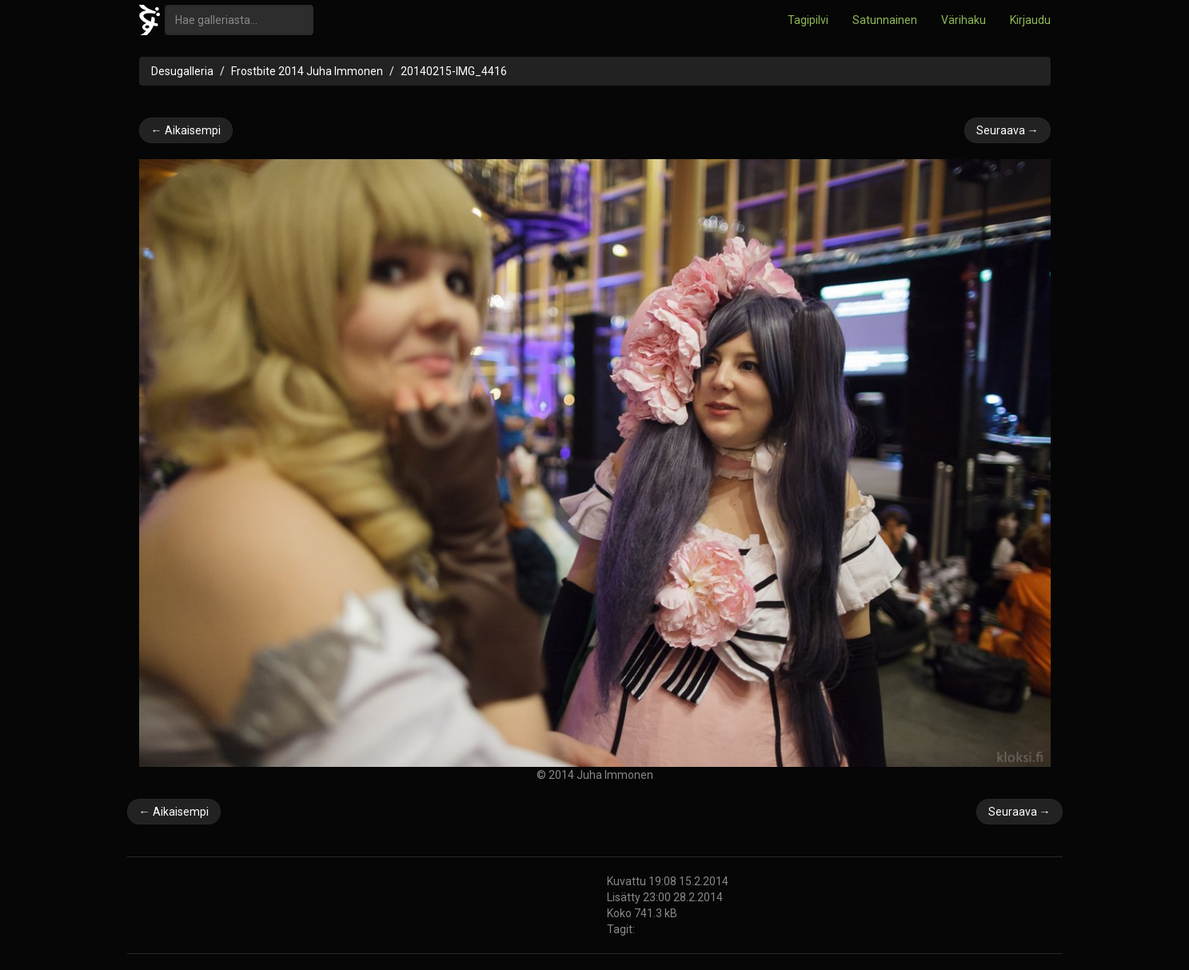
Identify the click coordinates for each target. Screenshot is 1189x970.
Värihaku (963, 20)
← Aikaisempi (186, 130)
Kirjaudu (1030, 20)
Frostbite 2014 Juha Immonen (307, 71)
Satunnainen (884, 20)
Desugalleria (182, 71)
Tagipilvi (808, 20)
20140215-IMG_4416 (454, 71)
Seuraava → (1007, 130)
